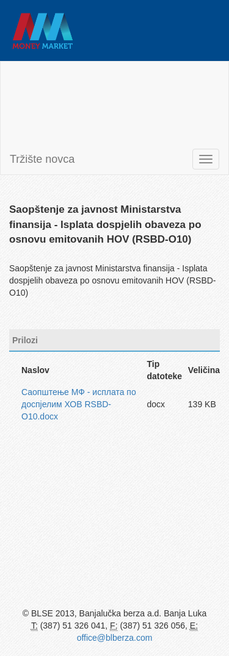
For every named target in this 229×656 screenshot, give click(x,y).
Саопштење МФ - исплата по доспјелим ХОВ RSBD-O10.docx (78, 404)
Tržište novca (42, 159)
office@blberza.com (115, 638)
